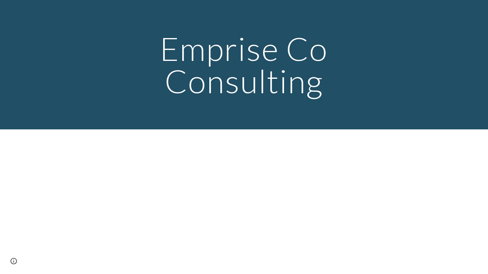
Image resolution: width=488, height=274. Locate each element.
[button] (13, 261)
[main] (244, 64)
